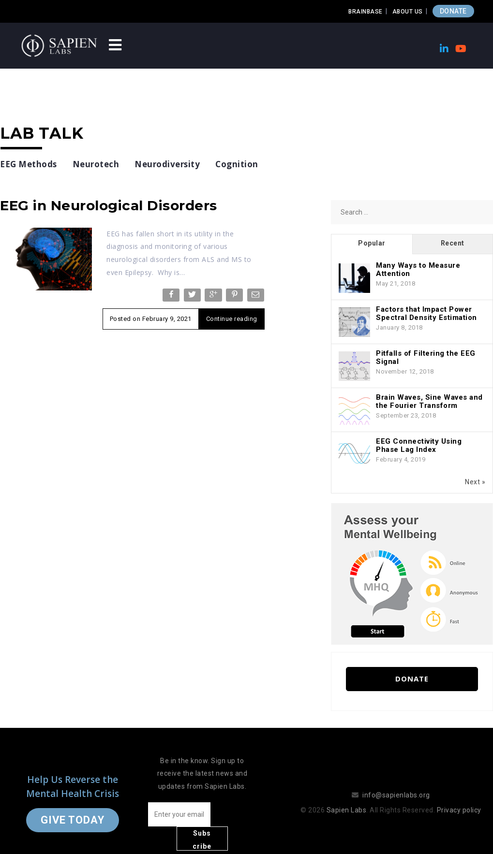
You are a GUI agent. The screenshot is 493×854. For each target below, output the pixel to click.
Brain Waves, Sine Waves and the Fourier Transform (429, 401)
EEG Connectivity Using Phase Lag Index (419, 445)
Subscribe (234, 815)
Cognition (236, 164)
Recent (452, 243)
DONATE (453, 11)
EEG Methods (28, 164)
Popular (372, 243)
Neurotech (96, 164)
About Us (407, 11)
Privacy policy (459, 798)
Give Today (73, 808)
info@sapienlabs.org (396, 783)
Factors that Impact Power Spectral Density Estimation (426, 313)
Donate (412, 678)
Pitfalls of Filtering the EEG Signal (426, 357)
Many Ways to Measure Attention (418, 269)
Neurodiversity (167, 164)
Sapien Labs (347, 798)
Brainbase (365, 11)
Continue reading (231, 318)
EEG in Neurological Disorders (108, 205)
